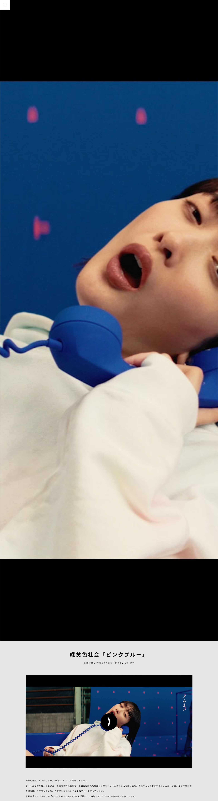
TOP (5, 14)
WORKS (5, 35)
